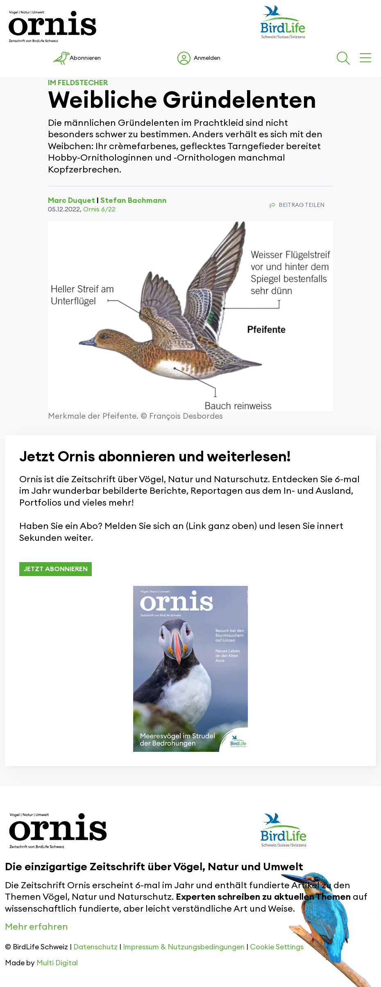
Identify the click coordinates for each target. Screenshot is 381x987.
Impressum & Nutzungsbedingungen (184, 947)
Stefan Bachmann (133, 200)
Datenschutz (95, 947)
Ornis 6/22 (99, 209)
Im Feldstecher (78, 82)
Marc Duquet (71, 200)
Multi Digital (57, 963)
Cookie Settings (277, 947)
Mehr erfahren (36, 926)
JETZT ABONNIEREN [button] (55, 569)
